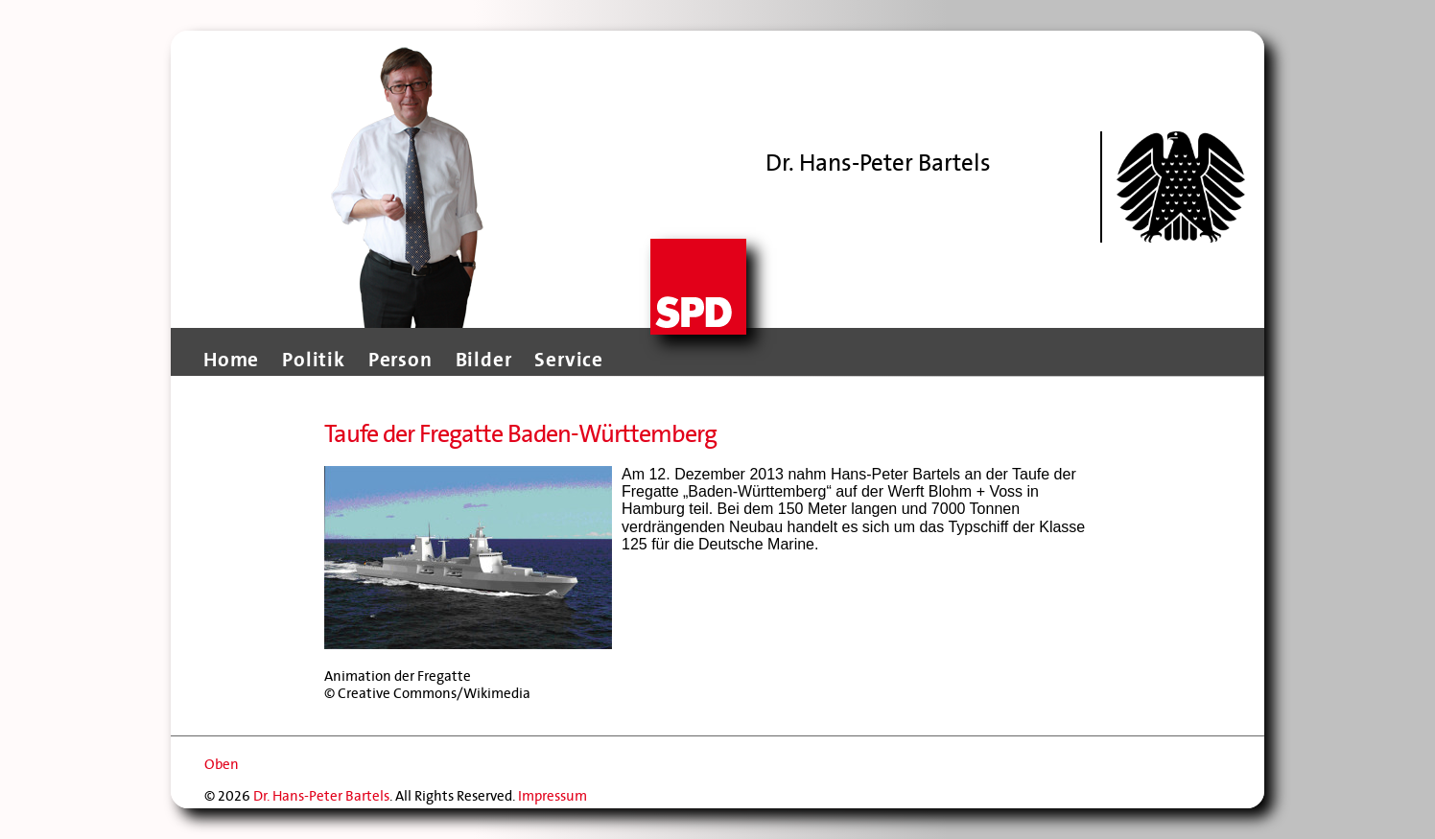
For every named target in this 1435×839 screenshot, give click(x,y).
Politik (313, 359)
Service (568, 359)
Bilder (484, 359)
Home (231, 359)
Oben (221, 764)
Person (400, 359)
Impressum (552, 795)
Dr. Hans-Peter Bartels (321, 795)
